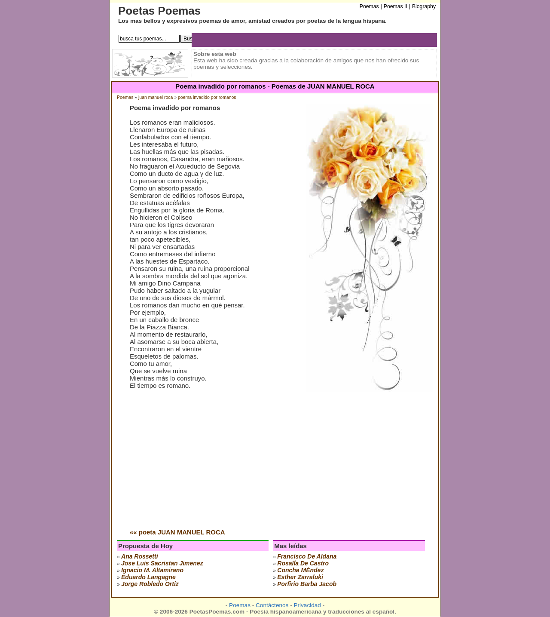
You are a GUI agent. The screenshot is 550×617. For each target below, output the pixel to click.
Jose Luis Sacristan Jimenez (162, 563)
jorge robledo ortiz (150, 583)
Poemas (125, 97)
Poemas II (395, 6)
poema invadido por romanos (207, 97)
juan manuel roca (155, 97)
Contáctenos (272, 605)
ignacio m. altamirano (152, 570)
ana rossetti (139, 556)
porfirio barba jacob (306, 583)
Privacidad (307, 605)
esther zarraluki (300, 577)
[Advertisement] (202, 456)
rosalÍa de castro (303, 563)
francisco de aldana (306, 556)
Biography (424, 6)
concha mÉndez (300, 570)
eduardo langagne (148, 577)
